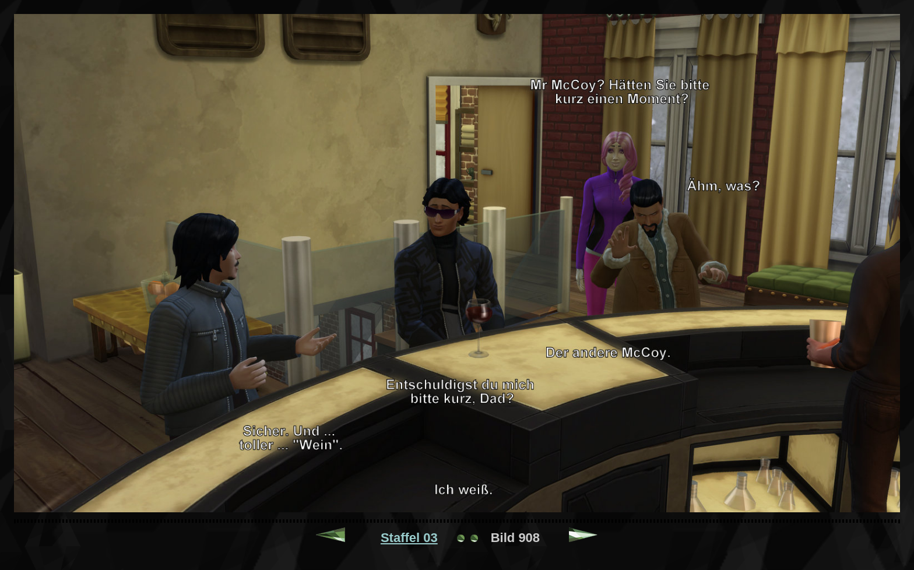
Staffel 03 (409, 537)
